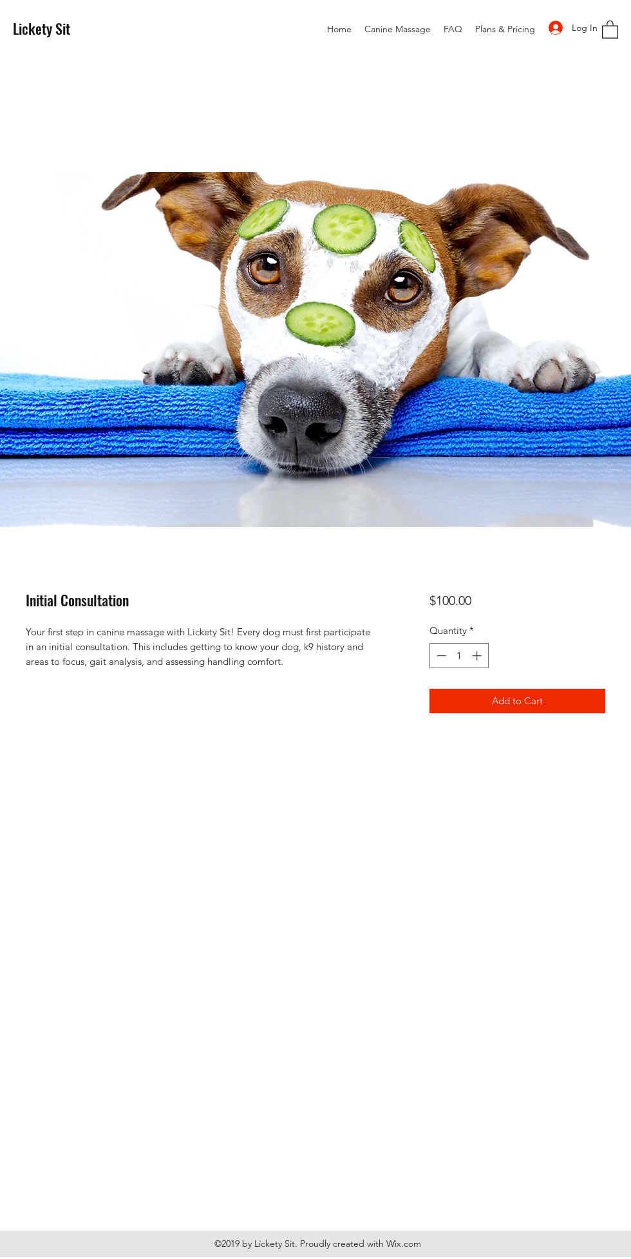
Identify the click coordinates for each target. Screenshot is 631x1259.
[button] (610, 29)
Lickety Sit (41, 28)
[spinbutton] (458, 656)
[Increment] (478, 656)
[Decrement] (440, 656)
